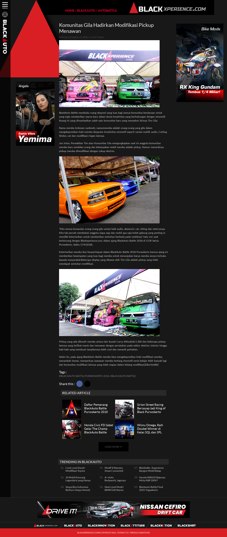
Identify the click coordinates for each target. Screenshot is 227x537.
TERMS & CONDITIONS (140, 533)
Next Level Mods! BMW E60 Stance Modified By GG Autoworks (114, 491)
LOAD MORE (113, 446)
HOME (63, 10)
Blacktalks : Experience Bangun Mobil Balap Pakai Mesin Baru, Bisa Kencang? (151, 472)
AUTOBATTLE (101, 10)
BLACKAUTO (80, 10)
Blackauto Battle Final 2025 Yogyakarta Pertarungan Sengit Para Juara (152, 491)
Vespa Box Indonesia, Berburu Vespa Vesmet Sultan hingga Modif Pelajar (78, 491)
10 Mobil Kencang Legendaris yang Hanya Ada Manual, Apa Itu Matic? (78, 482)
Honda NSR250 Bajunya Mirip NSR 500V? (152, 479)
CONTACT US (123, 533)
